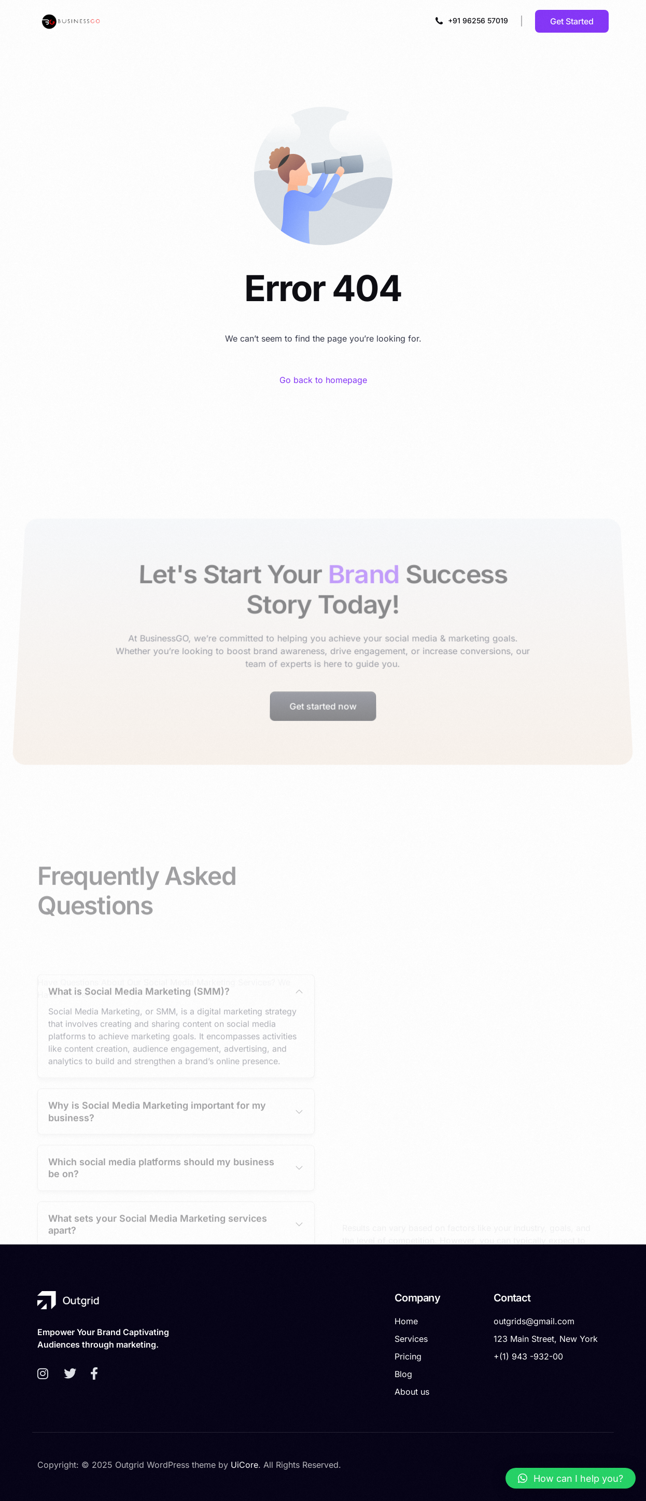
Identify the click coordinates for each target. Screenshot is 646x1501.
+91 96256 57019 (478, 20)
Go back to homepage (323, 380)
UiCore (244, 1465)
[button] (570, 1478)
